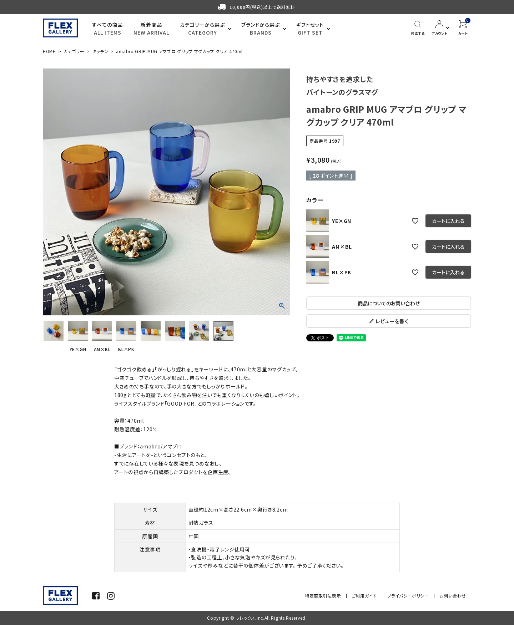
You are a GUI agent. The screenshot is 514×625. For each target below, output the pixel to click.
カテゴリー (74, 51)
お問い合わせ (452, 596)
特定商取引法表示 (323, 596)
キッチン (100, 51)
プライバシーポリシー (408, 596)
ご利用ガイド (364, 596)
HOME (49, 51)
